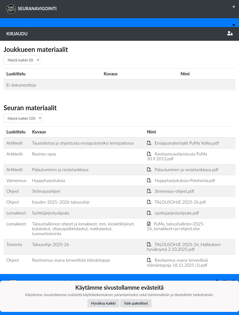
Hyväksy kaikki (103, 303)
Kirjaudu (119, 33)
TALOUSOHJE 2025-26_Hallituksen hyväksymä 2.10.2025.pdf (184, 247)
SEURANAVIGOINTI (122, 7)
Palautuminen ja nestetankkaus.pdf (182, 169)
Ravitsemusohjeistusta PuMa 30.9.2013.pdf (177, 156)
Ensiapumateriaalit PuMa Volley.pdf (183, 143)
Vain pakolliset (136, 303)
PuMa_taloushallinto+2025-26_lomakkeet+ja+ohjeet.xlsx (176, 226)
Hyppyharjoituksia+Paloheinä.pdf (181, 180)
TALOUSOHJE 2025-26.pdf (176, 202)
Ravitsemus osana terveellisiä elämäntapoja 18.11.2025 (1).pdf (177, 262)
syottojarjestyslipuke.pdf (173, 212)
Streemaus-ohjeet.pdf (170, 191)
